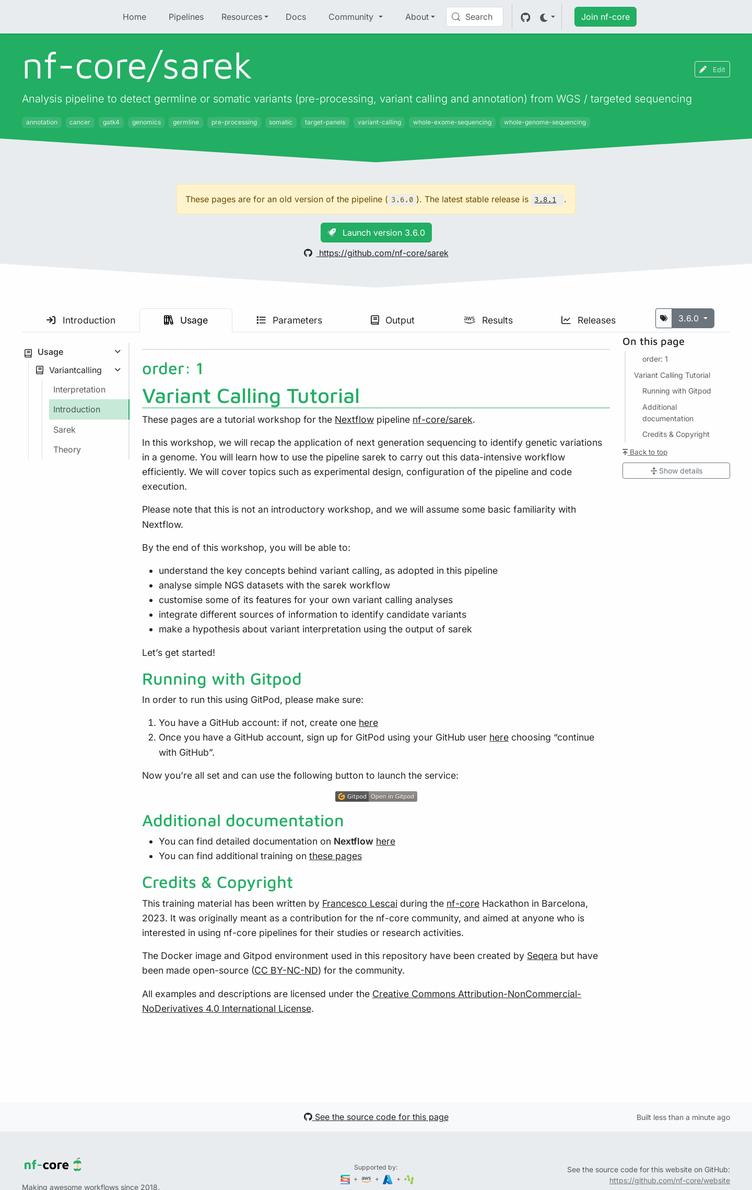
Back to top (644, 452)
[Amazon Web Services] (367, 1179)
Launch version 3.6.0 (376, 232)
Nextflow (354, 419)
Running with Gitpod (676, 390)
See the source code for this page (376, 1117)
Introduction (80, 320)
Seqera (542, 955)
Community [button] (352, 16)
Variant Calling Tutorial (672, 375)
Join (605, 16)
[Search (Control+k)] (474, 17)
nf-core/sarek (443, 419)
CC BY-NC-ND (286, 970)
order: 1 (655, 358)
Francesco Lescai (359, 903)
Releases (588, 320)
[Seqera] (346, 1179)
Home (134, 16)
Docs (296, 16)
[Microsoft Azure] (388, 1179)
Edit (712, 69)
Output (393, 320)
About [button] (417, 16)
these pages (335, 855)
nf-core (462, 903)
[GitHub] (526, 16)
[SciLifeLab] (409, 1179)
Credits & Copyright (676, 434)
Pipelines (186, 16)
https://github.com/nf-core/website (669, 1180)
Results (488, 320)
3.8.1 (545, 200)
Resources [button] (241, 16)
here (368, 722)
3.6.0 (689, 318)
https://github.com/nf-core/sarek (376, 253)
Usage (186, 320)
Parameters (289, 320)
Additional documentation (668, 412)
